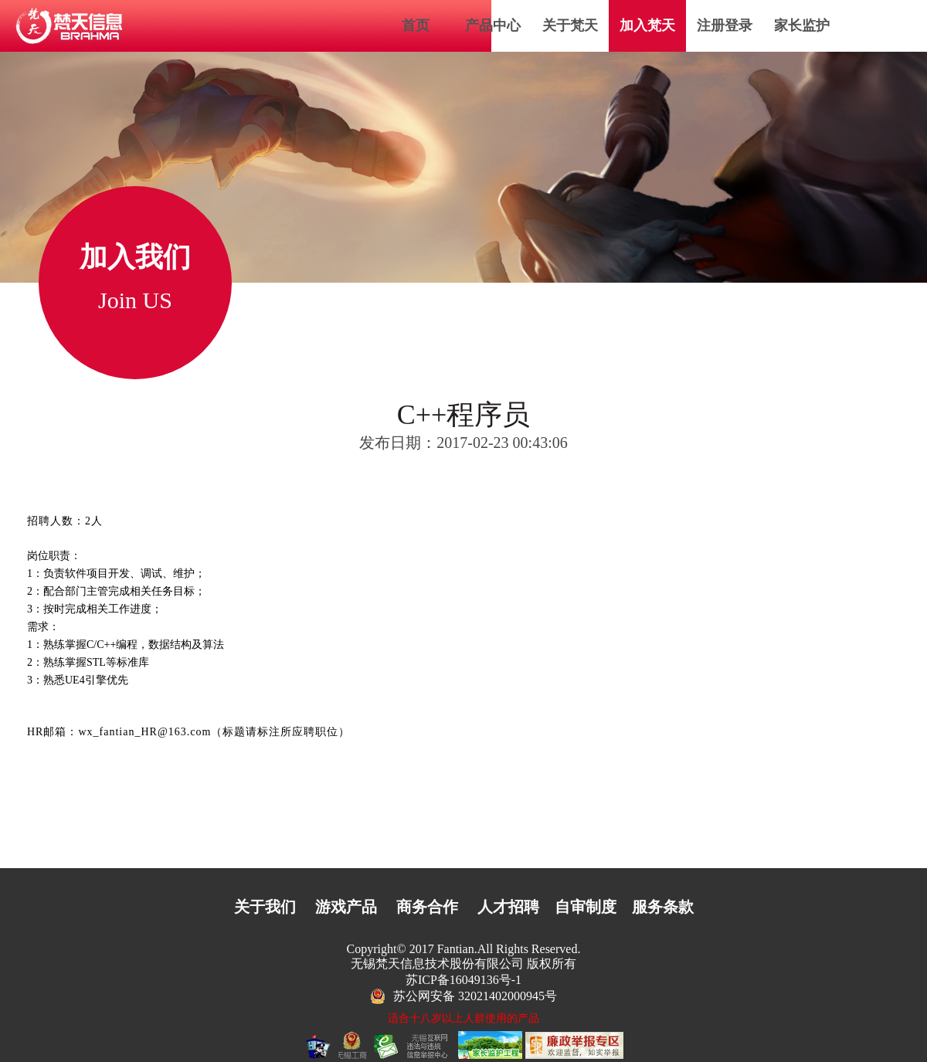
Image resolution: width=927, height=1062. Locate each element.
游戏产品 (346, 906)
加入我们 (135, 257)
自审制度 (585, 906)
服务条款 (663, 906)
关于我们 (265, 906)
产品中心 (493, 25)
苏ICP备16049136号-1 (463, 979)
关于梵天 (570, 25)
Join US (135, 300)
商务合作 (427, 906)
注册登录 (724, 25)
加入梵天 (647, 25)
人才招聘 (508, 906)
